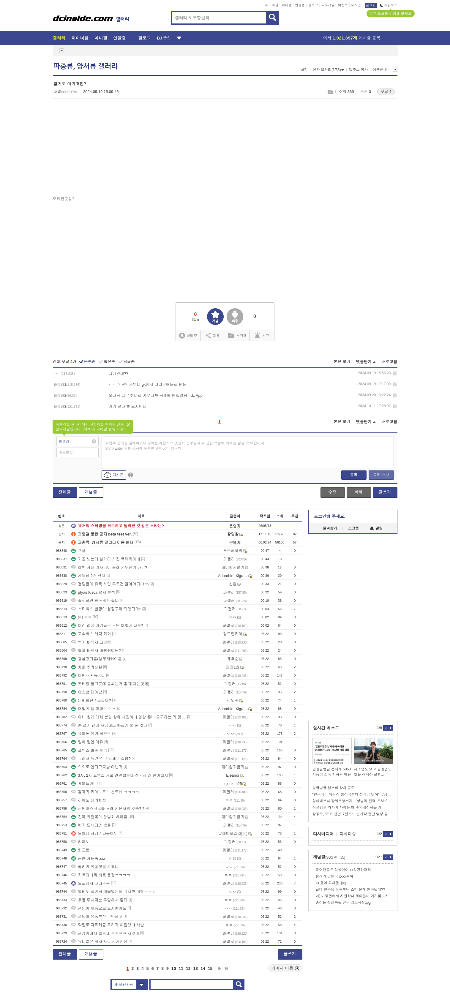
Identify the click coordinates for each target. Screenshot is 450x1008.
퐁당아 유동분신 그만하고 (96, 916)
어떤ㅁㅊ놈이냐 (88, 675)
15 (210, 968)
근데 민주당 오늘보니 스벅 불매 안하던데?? (350, 889)
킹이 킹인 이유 (87, 742)
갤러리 (59, 38)
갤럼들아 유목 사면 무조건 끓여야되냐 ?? (110, 584)
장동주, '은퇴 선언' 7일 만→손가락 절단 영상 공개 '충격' (352, 814)
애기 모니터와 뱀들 (91, 825)
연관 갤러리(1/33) (328, 70)
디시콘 (356, 5)
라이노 (80, 842)
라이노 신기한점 (88, 800)
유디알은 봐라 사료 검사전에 (99, 941)
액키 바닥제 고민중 (91, 642)
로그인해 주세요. (329, 516)
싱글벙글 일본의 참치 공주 (333, 788)
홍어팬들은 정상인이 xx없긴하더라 (343, 870)
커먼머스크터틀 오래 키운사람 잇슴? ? (107, 808)
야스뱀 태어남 (86, 692)
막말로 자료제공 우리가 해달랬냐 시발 (107, 925)
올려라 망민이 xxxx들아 (334, 876)
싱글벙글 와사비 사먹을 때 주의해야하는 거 (347, 807)
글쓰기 (385, 492)
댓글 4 (385, 91)
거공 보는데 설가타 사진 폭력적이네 (105, 559)
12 (188, 968)
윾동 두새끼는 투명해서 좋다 (99, 900)
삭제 (395, 373)
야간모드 (388, 5)
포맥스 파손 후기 (89, 750)
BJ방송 (164, 38)
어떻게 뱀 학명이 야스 (93, 709)
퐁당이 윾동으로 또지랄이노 (98, 908)
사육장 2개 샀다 (88, 575)
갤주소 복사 (358, 70)
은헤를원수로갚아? (91, 700)
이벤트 (343, 5)
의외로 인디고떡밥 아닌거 (96, 767)
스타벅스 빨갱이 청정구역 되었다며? (106, 609)
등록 (353, 475)
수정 (332, 492)
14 (202, 968)
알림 (376, 528)
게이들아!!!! (84, 783)
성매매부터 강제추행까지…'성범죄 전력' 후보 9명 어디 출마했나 (352, 801)
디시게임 (327, 5)
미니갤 (286, 5)
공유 (213, 335)
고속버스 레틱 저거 (91, 634)
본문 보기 (342, 361)
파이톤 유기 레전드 (91, 733)
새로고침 (389, 362)
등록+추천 (381, 475)
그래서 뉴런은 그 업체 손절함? (101, 758)
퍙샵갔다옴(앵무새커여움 (96, 659)
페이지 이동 (285, 968)
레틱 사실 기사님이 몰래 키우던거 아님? (109, 567)
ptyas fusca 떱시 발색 (93, 592)
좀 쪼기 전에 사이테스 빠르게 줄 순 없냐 (109, 725)
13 (195, 968)
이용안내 (380, 70)
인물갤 (300, 5)
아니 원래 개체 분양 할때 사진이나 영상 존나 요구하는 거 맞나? (128, 717)
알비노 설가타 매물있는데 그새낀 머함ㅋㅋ (111, 891)
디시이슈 (348, 834)
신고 (262, 335)
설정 (304, 70)
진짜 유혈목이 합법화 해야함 (99, 817)
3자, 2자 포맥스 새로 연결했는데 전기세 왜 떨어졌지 (119, 775)
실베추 (188, 335)
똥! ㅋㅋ (81, 617)
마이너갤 (271, 5)
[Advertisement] (103, 148)
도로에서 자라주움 (90, 883)
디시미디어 (323, 834)
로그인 (371, 5)
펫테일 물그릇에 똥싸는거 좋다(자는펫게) (110, 684)
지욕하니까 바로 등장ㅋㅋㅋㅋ (100, 875)
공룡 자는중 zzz (88, 858)
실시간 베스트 (326, 728)
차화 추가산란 (86, 667)
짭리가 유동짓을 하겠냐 (95, 867)
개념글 (91, 492)
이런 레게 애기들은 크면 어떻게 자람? (107, 625)
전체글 (65, 492)
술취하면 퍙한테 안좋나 (95, 600)
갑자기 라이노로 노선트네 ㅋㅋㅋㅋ (105, 792)
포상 (78, 551)
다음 (220, 968)
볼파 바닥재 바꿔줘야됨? (96, 650)
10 (173, 968)
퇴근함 (80, 850)
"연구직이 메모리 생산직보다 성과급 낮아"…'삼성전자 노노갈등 (352, 794)
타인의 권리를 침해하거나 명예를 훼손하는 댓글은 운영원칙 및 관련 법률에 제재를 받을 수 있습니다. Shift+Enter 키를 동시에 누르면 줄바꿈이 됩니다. (185, 446)
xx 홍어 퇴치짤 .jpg (331, 883)
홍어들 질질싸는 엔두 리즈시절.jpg (343, 902)
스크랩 (330, 91)
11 (181, 968)
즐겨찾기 (330, 528)
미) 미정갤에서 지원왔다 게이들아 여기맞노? (351, 896)
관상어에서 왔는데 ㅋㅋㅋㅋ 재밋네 (105, 933)
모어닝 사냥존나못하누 (94, 833)
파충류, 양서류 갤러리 (85, 66)
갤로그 (313, 5)
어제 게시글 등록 (351, 38)
